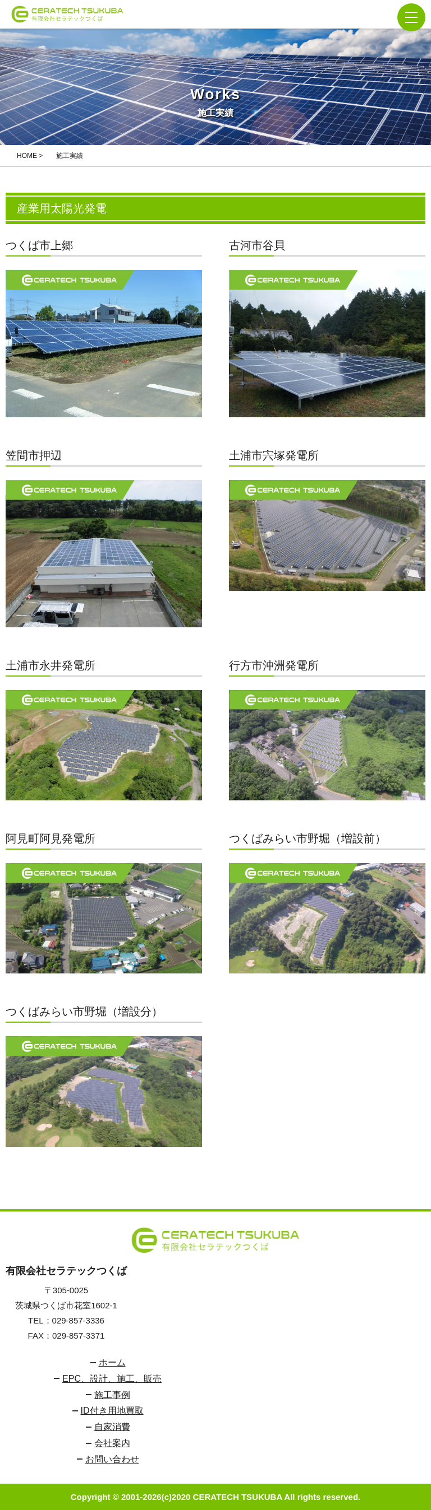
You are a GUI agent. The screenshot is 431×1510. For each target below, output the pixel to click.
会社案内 (112, 1443)
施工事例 (112, 1395)
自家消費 (112, 1427)
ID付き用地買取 (112, 1410)
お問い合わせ (112, 1459)
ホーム (112, 1362)
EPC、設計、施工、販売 (112, 1378)
